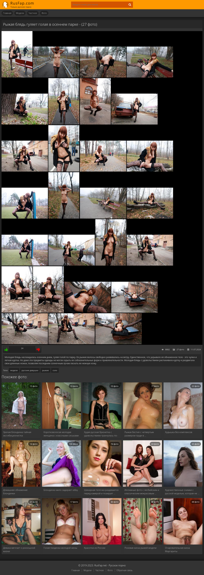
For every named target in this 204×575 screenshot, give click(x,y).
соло (55, 370)
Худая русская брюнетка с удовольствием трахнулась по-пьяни (101, 434)
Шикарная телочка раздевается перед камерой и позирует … (101, 491)
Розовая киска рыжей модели (141, 547)
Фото (44, 13)
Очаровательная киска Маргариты (177, 549)
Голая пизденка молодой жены (60, 547)
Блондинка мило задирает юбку (61, 489)
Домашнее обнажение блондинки (15, 491)
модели (14, 370)
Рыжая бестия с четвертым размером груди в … (139, 434)
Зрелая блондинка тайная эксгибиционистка (17, 434)
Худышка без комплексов (178, 432)
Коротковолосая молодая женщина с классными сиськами (61, 434)
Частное (33, 13)
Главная (7, 13)
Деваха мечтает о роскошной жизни (19, 549)
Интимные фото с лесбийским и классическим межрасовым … (142, 491)
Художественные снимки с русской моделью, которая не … (182, 491)
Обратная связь (125, 570)
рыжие (45, 370)
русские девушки (30, 370)
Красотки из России (94, 547)
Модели (20, 13)
